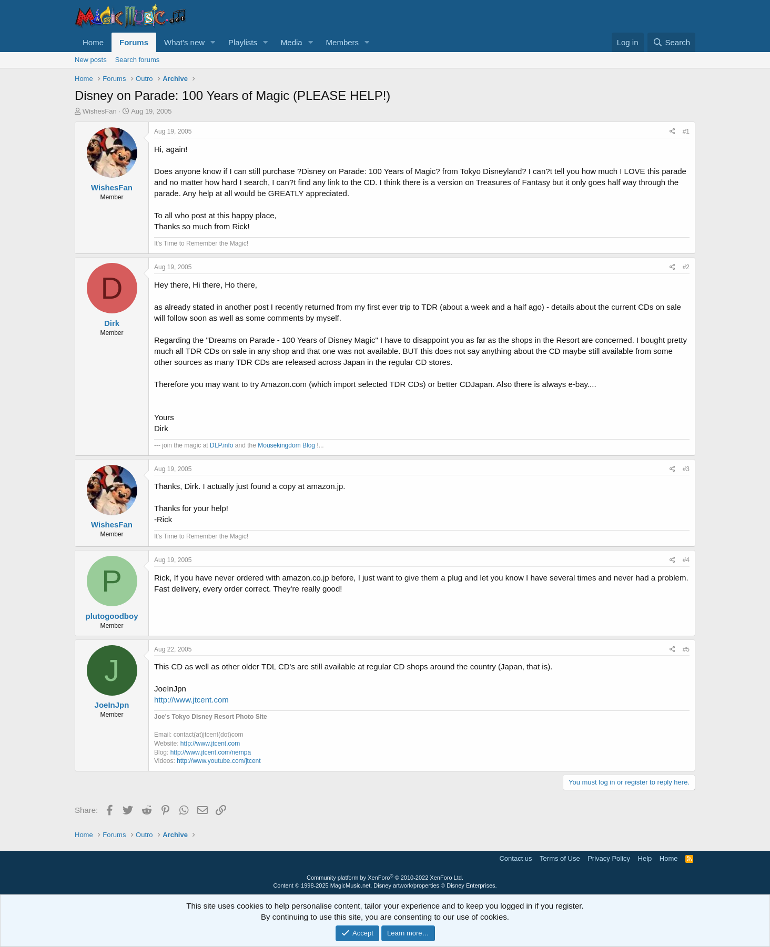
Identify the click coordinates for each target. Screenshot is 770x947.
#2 (686, 267)
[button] (213, 42)
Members (342, 42)
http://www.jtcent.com (191, 699)
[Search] (671, 42)
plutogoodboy (112, 616)
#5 (686, 649)
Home (93, 42)
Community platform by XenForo (385, 877)
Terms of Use (560, 858)
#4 (686, 560)
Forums (133, 42)
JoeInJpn (112, 704)
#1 (686, 131)
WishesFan (100, 111)
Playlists (242, 42)
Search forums (137, 60)
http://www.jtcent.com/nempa (210, 752)
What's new (184, 42)
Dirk (111, 323)
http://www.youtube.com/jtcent (218, 761)
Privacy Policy (608, 858)
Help (645, 858)
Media (291, 42)
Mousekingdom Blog (286, 445)
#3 (686, 469)
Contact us (515, 858)
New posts (91, 60)
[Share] (672, 132)
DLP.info (221, 445)
